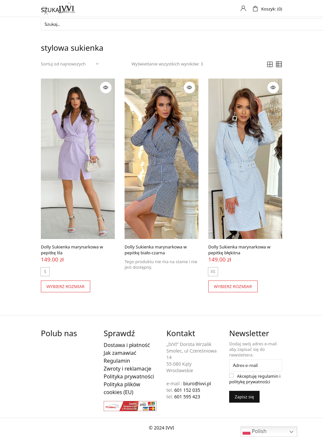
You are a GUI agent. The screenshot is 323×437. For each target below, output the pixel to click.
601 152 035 (187, 389)
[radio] (213, 271)
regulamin (268, 375)
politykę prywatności (249, 381)
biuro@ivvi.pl (197, 383)
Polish (254, 432)
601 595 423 (187, 396)
